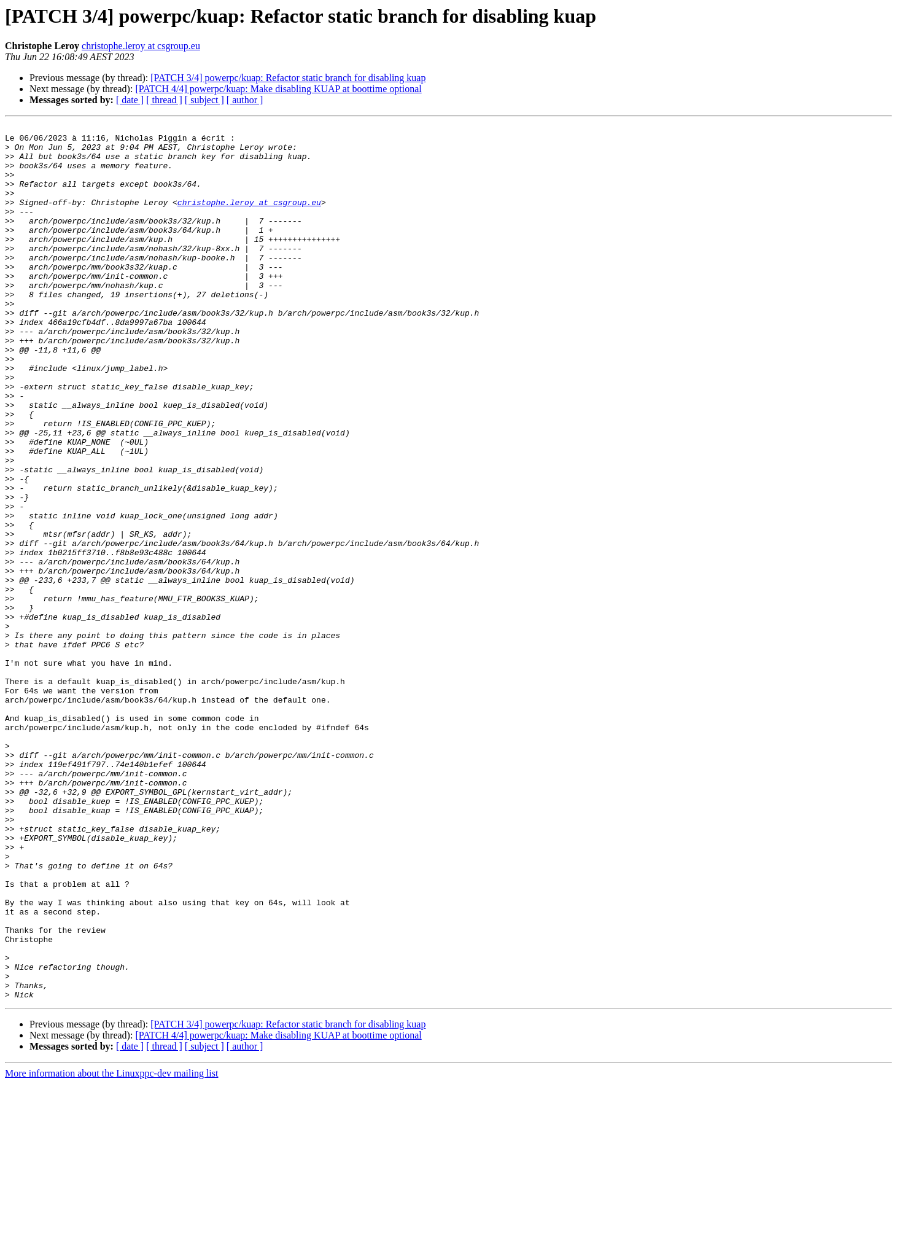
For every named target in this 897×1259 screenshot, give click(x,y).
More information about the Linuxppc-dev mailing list (111, 1248)
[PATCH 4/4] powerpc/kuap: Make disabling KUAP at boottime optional (278, 89)
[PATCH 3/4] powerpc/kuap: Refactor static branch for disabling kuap (287, 77)
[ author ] (245, 100)
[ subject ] (204, 100)
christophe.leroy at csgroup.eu (141, 46)
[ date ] (130, 100)
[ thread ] (164, 100)
